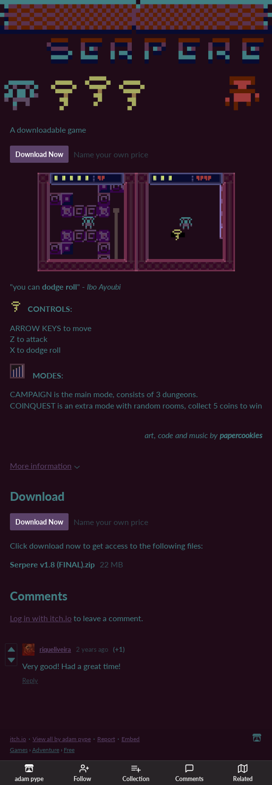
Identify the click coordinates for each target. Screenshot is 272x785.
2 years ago (92, 649)
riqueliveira (55, 649)
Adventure (45, 749)
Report (106, 739)
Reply (30, 680)
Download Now (39, 154)
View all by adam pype (62, 739)
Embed (130, 739)
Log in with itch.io (41, 618)
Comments (189, 773)
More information (45, 465)
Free (69, 749)
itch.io (18, 739)
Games (19, 749)
